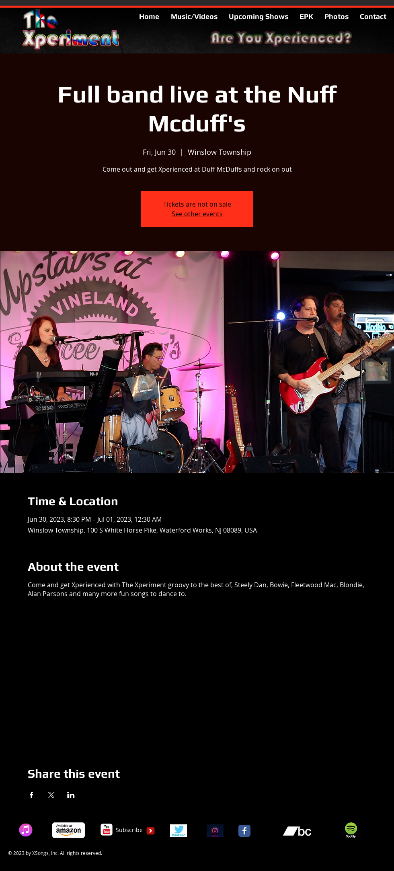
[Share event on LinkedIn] (71, 795)
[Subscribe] (129, 830)
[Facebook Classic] (244, 831)
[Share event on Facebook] (31, 795)
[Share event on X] (51, 795)
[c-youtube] (107, 830)
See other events (197, 213)
